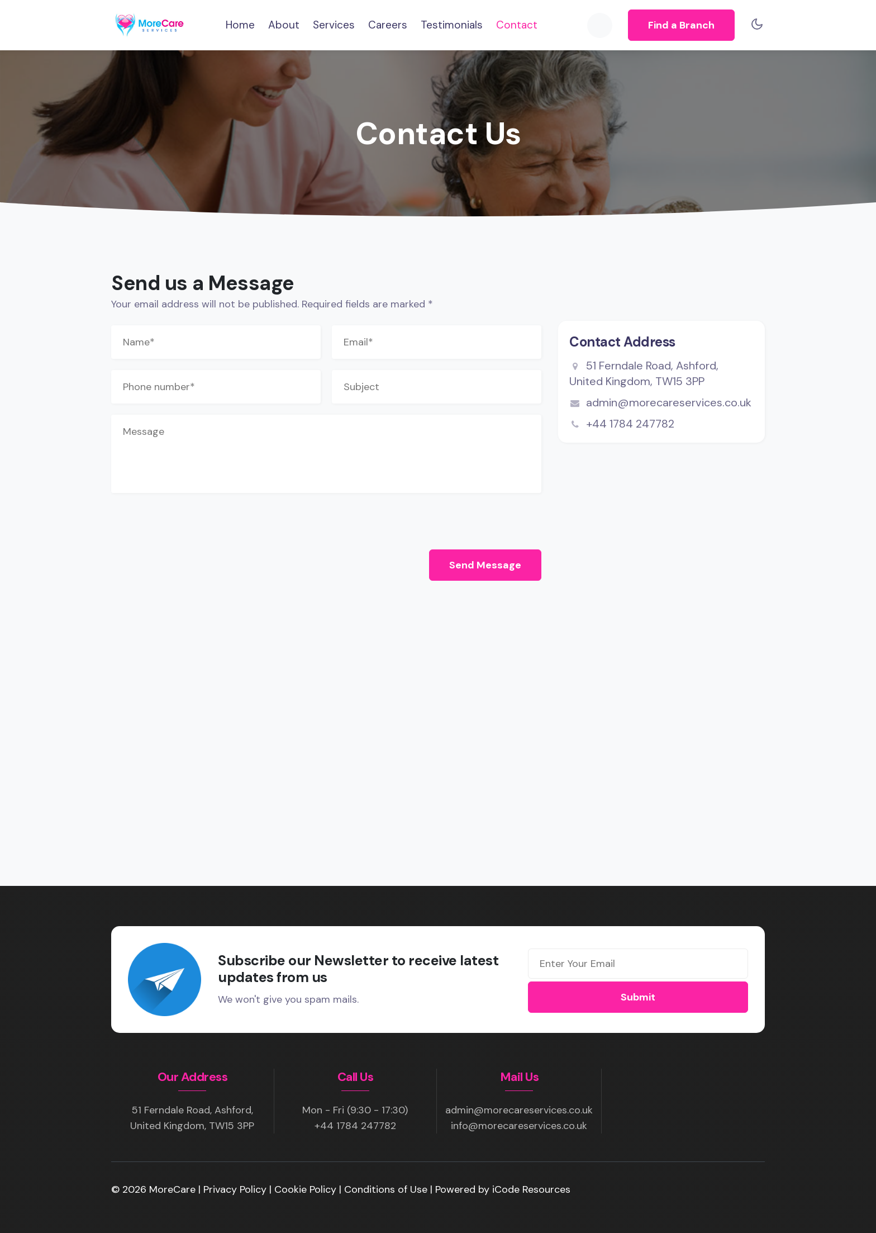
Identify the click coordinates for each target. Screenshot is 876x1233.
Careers (387, 25)
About (283, 25)
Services (334, 25)
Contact (516, 25)
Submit (638, 997)
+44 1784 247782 (630, 423)
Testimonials (452, 25)
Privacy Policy (236, 1189)
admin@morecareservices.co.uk (660, 402)
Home (240, 24)
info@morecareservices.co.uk (519, 1125)
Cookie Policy (306, 1189)
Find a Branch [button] (681, 25)
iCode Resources (531, 1189)
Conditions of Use (387, 1189)
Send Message (485, 565)
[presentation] (196, 518)
